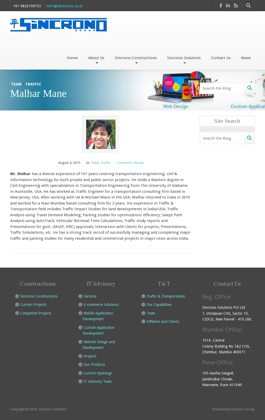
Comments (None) (130, 163)
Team (16, 84)
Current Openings (98, 373)
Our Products (94, 364)
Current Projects (33, 304)
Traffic (33, 84)
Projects (90, 356)
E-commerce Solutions (101, 304)
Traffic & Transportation (166, 296)
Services (90, 296)
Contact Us (221, 57)
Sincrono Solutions (184, 59)
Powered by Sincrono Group (233, 409)
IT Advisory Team (98, 381)
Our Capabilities (159, 304)
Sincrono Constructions (136, 59)
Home (72, 57)
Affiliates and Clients (163, 321)
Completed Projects (35, 313)
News (246, 57)
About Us (96, 59)
